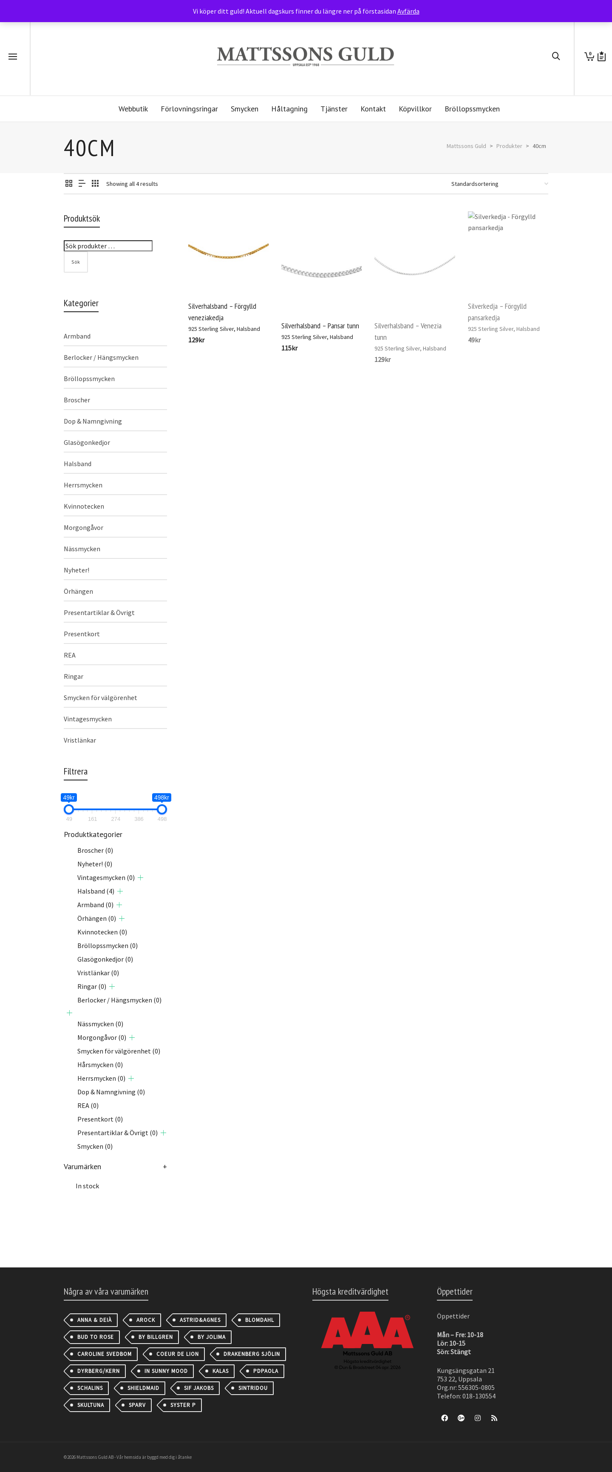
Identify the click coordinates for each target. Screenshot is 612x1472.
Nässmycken (82, 548)
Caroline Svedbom (104, 1354)
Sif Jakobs (199, 1388)
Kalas (220, 1371)
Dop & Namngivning (93, 421)
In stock (87, 1186)
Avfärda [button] (408, 11)
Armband (77, 336)
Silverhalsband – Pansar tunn (320, 325)
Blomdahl (259, 1320)
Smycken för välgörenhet (100, 697)
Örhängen (78, 591)
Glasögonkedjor (87, 442)
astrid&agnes (200, 1320)
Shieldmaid (143, 1388)
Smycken (95, 1146)
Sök (75, 262)
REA (70, 655)
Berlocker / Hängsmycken (101, 357)
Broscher (77, 400)
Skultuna (90, 1405)
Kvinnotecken (84, 506)
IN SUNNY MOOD (166, 1371)
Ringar (73, 676)
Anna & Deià (94, 1320)
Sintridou (253, 1388)
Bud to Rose (95, 1337)
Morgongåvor (83, 527)
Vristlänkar (80, 740)
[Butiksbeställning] (499, 183)
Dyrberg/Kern (98, 1371)
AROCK (145, 1320)
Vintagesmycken (88, 719)
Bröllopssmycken (89, 378)
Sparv (137, 1405)
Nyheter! (76, 570)
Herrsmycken (83, 485)
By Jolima (212, 1337)
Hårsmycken (100, 1064)
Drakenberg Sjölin (252, 1354)
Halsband (248, 329)
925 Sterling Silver (211, 329)
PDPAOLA (265, 1371)
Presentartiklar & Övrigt (99, 612)
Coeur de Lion (177, 1354)
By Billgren (156, 1337)
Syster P (183, 1405)
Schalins (90, 1388)
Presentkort (82, 633)
